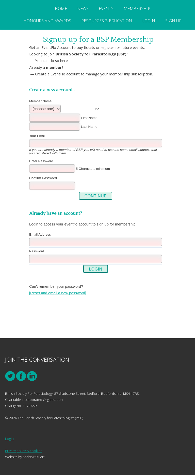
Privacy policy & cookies (23, 450)
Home (61, 8)
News (83, 8)
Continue (96, 196)
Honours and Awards (47, 21)
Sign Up (173, 21)
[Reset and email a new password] (57, 293)
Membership (137, 8)
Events (106, 8)
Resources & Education (106, 21)
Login (148, 21)
